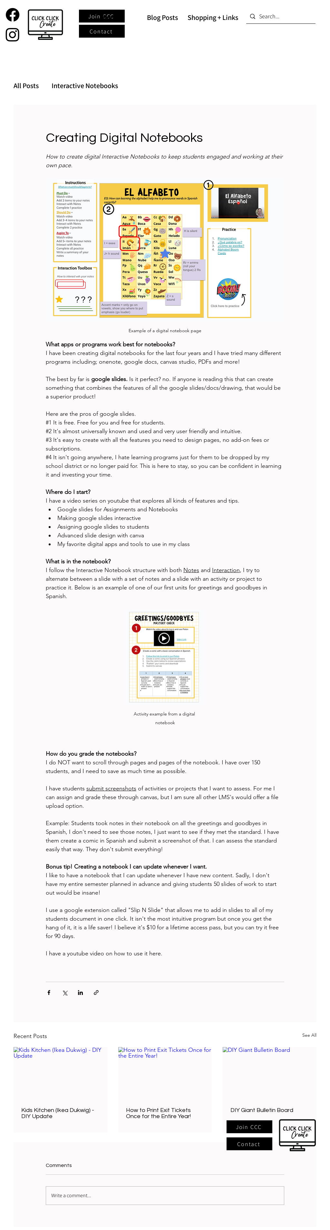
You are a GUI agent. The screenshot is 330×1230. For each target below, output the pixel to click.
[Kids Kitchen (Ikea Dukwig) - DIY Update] (60, 1073)
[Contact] (102, 31)
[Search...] (280, 16)
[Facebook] (13, 15)
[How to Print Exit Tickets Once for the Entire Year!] (165, 1073)
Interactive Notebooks (85, 85)
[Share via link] (96, 992)
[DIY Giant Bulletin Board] (269, 1073)
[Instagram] (13, 34)
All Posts (26, 85)
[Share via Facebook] (49, 992)
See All (309, 1035)
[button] (249, 1126)
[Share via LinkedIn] (80, 992)
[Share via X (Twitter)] (65, 992)
